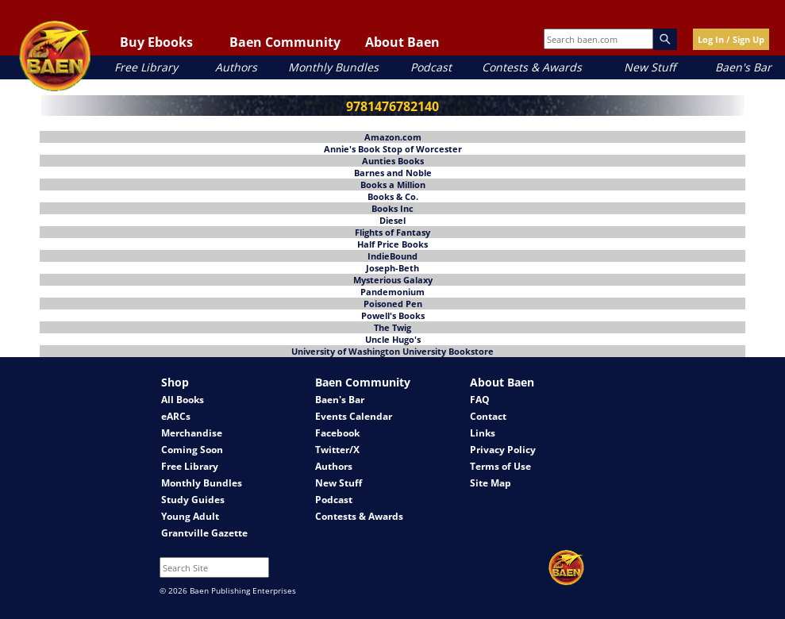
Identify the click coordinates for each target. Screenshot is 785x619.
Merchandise (191, 433)
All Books (182, 399)
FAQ (480, 399)
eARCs (175, 416)
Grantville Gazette (204, 533)
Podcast (431, 67)
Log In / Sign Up (731, 39)
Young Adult (190, 516)
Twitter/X (337, 449)
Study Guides (193, 499)
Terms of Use (500, 466)
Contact (488, 416)
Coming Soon (192, 449)
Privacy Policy (503, 449)
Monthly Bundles (333, 67)
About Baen (402, 42)
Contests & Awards (532, 67)
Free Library (146, 67)
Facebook (337, 433)
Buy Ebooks (156, 42)
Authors (236, 67)
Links (482, 433)
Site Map (490, 483)
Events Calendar (353, 416)
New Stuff (649, 67)
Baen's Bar (743, 67)
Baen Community (285, 42)
